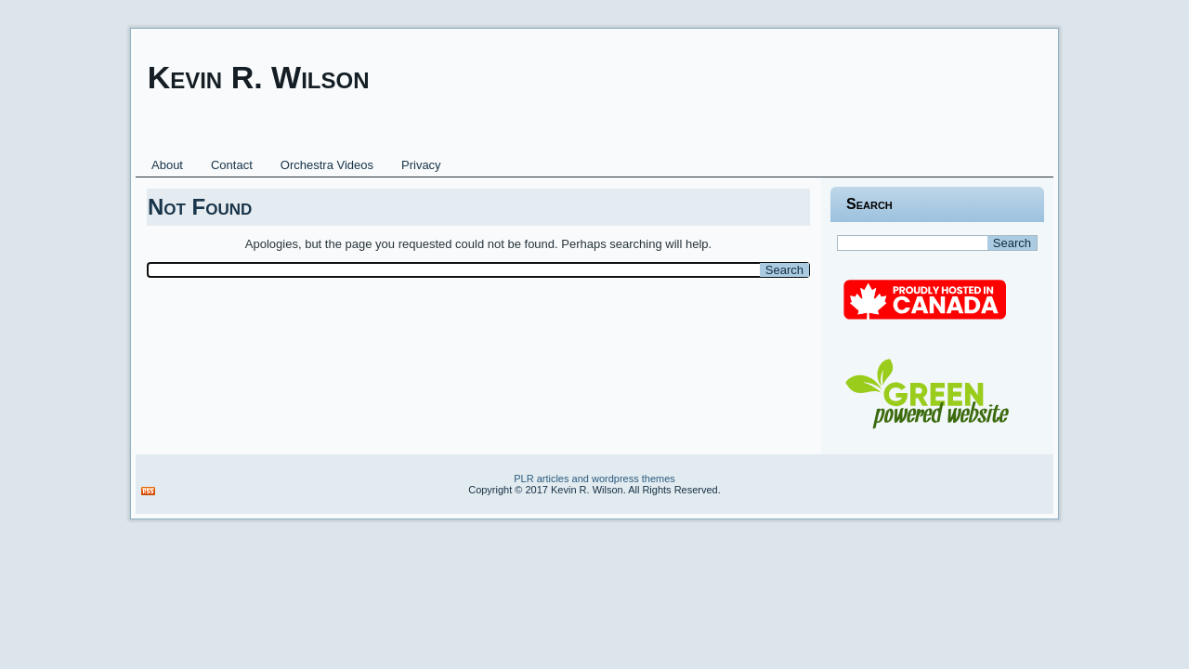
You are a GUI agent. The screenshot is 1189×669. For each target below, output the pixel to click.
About (167, 165)
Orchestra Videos (327, 165)
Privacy (421, 165)
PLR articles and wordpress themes (594, 478)
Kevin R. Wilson (259, 77)
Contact (232, 165)
